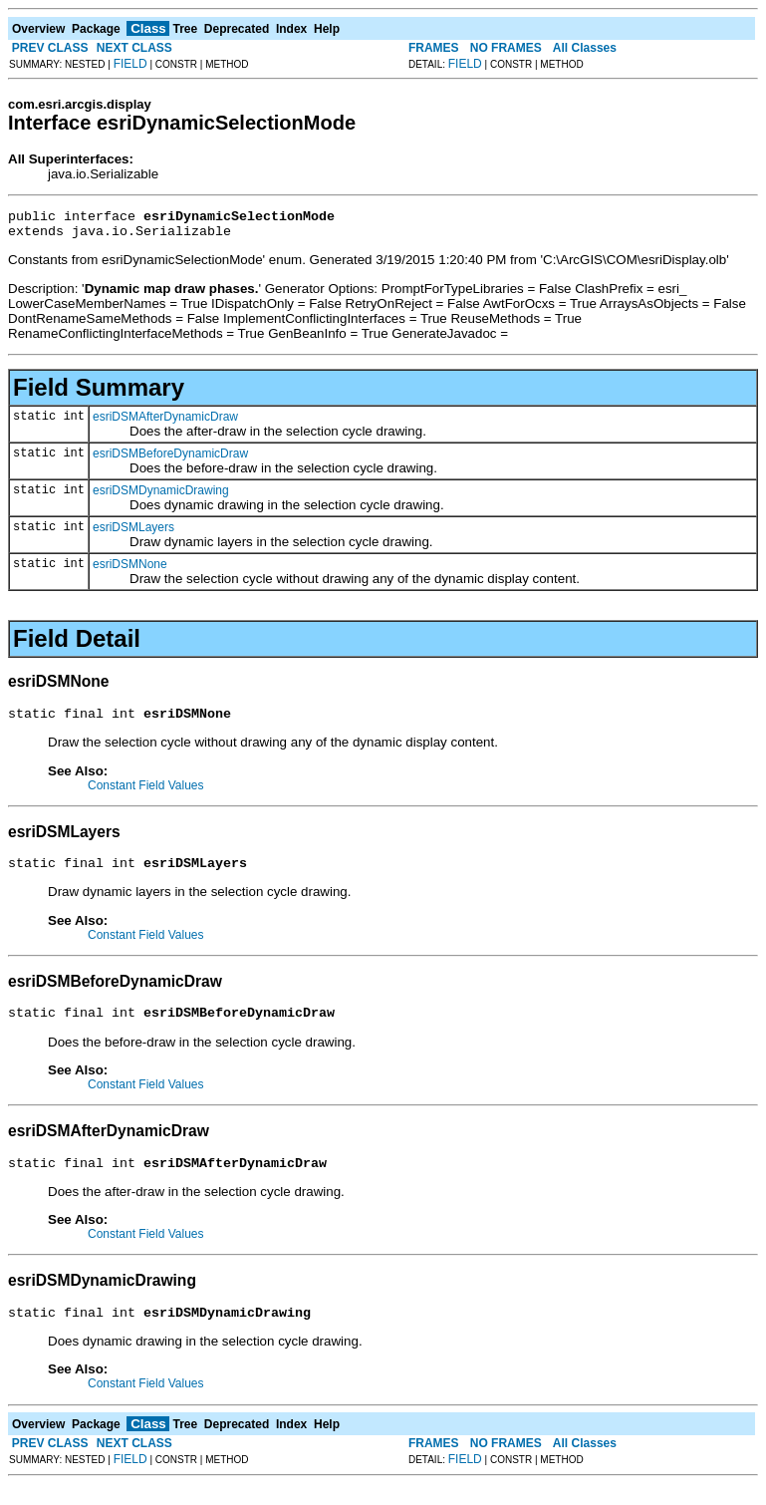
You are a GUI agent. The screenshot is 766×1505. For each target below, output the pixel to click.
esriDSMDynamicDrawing (161, 496)
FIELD (130, 64)
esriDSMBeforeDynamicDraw (170, 459)
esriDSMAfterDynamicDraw (165, 423)
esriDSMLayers (133, 533)
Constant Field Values (146, 794)
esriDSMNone (130, 570)
